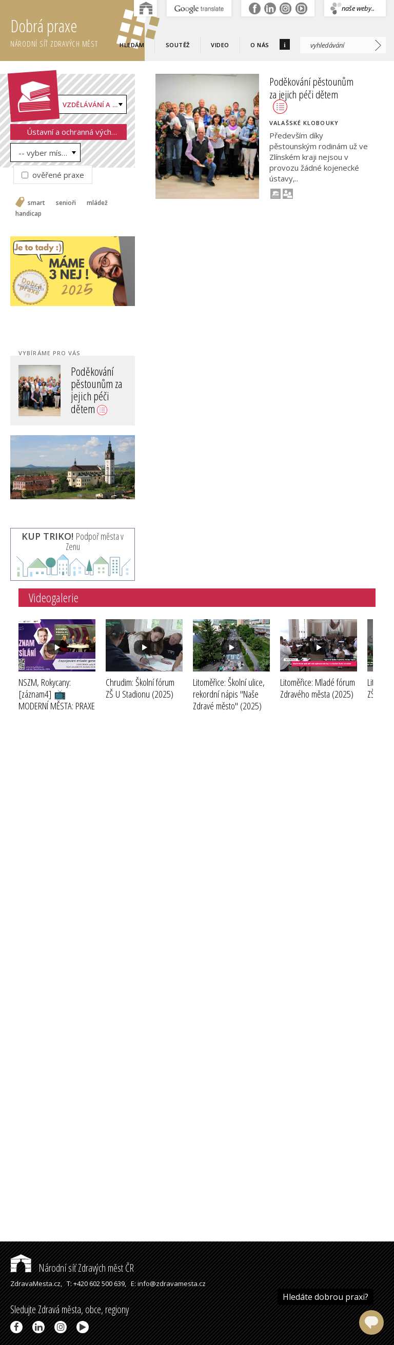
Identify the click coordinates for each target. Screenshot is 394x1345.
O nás (259, 45)
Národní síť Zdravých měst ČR (72, 1268)
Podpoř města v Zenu (73, 541)
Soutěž (178, 45)
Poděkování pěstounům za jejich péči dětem (96, 389)
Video (220, 45)
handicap (28, 214)
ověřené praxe (53, 175)
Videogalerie (53, 597)
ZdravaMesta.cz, (36, 1283)
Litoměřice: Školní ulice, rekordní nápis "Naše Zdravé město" (229, 694)
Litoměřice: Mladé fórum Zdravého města (317, 688)
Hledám (132, 45)
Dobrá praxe (77, 30)
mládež (97, 203)
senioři (66, 203)
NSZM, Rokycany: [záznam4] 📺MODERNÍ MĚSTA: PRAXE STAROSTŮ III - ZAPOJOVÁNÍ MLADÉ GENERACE (56, 711)
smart (36, 203)
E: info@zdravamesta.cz (168, 1283)
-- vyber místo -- (47, 153)
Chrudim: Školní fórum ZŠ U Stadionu (140, 688)
